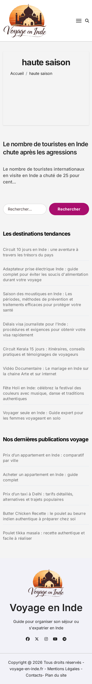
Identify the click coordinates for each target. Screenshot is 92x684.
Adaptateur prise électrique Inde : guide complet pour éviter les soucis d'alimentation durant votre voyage (45, 274)
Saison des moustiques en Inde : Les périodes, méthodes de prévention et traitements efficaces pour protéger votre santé (42, 301)
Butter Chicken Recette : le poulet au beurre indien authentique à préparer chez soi (44, 516)
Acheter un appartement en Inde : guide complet (40, 477)
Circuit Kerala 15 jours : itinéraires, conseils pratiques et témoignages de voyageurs (44, 351)
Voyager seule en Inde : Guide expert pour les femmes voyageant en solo (43, 415)
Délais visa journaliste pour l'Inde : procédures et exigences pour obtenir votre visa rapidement (44, 329)
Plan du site (55, 675)
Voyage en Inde (46, 608)
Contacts (34, 675)
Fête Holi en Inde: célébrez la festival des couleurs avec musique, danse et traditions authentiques (43, 393)
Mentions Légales (64, 668)
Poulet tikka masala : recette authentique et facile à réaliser (44, 535)
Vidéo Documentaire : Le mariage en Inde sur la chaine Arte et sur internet (46, 371)
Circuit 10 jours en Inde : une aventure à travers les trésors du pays (40, 252)
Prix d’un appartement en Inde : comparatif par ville (43, 458)
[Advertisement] (46, 97)
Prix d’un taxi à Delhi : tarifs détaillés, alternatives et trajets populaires (38, 496)
